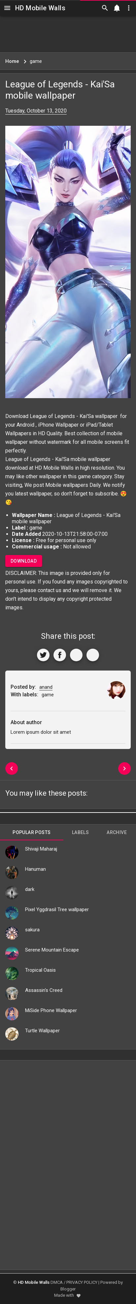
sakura (32, 930)
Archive (117, 832)
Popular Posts (32, 832)
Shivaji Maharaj (41, 849)
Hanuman (35, 869)
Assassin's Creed (43, 990)
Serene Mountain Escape (52, 950)
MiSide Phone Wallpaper (51, 1010)
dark (29, 889)
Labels (80, 832)
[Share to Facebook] (59, 655)
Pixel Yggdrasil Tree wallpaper (57, 909)
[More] (92, 655)
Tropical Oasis (40, 970)
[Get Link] (76, 655)
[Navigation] (7, 8)
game (84, 476)
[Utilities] (129, 8)
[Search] (105, 8)
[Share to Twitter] (43, 655)
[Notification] (117, 8)
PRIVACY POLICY (81, 1282)
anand (45, 687)
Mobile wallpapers (66, 485)
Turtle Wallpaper (42, 1031)
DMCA (57, 1282)
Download (24, 561)
